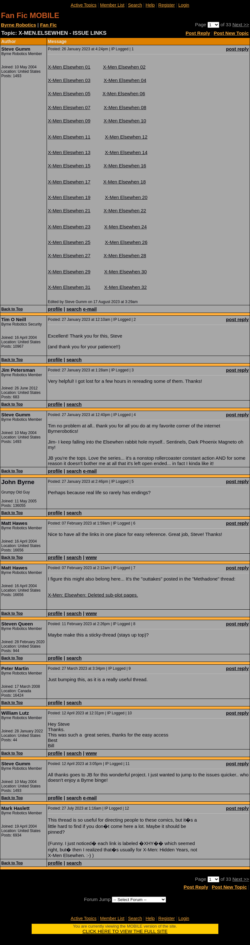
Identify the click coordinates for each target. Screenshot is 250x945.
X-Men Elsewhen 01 (69, 67)
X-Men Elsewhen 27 (69, 255)
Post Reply (198, 33)
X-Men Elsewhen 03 (69, 80)
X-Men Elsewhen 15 (69, 165)
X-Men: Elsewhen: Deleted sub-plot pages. (93, 595)
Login (183, 5)
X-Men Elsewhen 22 (125, 210)
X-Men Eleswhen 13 (69, 152)
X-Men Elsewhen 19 (69, 197)
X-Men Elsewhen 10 (125, 120)
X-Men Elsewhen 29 (69, 271)
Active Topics (83, 5)
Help (150, 5)
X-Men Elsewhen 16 (125, 165)
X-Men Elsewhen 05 (69, 93)
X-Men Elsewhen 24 (125, 226)
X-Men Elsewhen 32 (125, 287)
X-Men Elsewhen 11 (69, 137)
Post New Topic (231, 33)
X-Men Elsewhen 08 (125, 107)
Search (135, 5)
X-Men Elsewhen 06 (124, 93)
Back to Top (12, 309)
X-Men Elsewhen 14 (126, 152)
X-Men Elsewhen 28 (125, 255)
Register (166, 5)
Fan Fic (48, 25)
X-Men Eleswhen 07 (69, 107)
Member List (112, 5)
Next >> (240, 24)
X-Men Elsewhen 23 (69, 226)
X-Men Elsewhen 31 (69, 287)
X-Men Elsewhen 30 (125, 271)
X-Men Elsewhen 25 (69, 242)
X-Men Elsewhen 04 (125, 80)
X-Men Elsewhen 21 (69, 210)
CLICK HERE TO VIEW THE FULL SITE (125, 931)
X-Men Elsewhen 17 (69, 181)
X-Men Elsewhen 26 (126, 242)
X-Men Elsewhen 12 (126, 137)
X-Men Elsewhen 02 (124, 67)
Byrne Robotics (18, 25)
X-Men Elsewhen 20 (126, 197)
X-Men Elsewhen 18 (124, 181)
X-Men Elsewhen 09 (69, 120)
